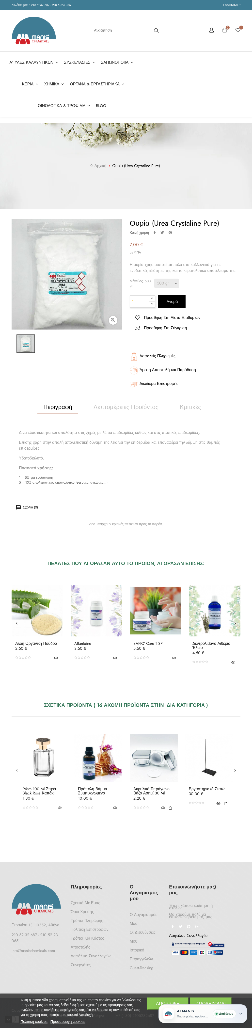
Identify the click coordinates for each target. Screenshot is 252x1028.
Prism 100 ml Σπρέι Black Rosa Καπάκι (39, 791)
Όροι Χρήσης (82, 912)
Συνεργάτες (81, 965)
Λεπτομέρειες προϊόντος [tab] (126, 407)
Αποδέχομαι (211, 1003)
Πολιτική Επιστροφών (90, 929)
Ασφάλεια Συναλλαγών (91, 956)
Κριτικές (190, 407)
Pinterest (170, 232)
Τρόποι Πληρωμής (87, 920)
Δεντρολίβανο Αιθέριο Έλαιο (211, 645)
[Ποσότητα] (139, 301)
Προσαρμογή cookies (67, 1021)
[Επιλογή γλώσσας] (231, 5)
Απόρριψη (168, 1003)
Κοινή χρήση (155, 232)
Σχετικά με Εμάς (85, 903)
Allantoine (82, 643)
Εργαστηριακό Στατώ (207, 789)
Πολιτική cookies (33, 1021)
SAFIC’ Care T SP (148, 643)
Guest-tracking (141, 968)
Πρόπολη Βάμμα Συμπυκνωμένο (92, 791)
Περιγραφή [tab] (57, 407)
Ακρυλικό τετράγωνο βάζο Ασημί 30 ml (151, 791)
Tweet (162, 232)
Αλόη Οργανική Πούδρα (36, 643)
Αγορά (171, 301)
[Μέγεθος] (166, 283)
